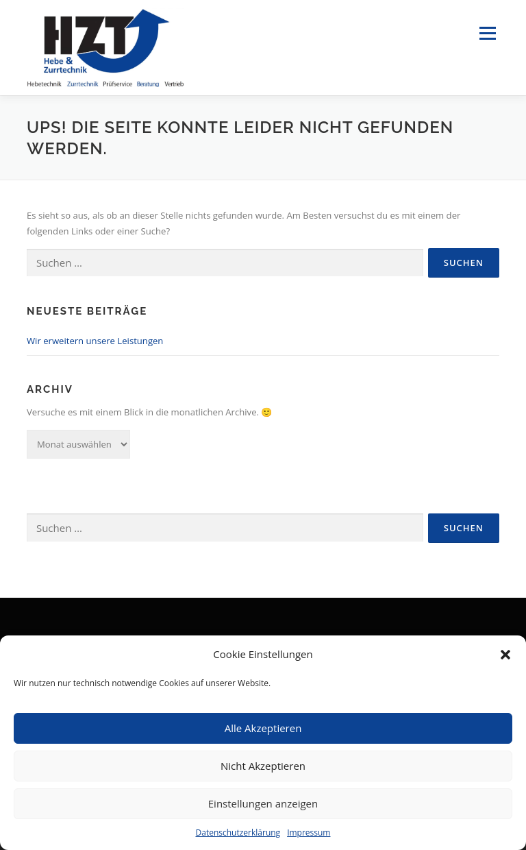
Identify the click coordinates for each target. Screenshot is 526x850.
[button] (505, 654)
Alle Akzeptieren (263, 728)
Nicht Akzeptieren (263, 766)
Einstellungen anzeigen (263, 803)
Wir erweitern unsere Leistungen (95, 341)
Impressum (308, 832)
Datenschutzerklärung (238, 832)
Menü (487, 33)
